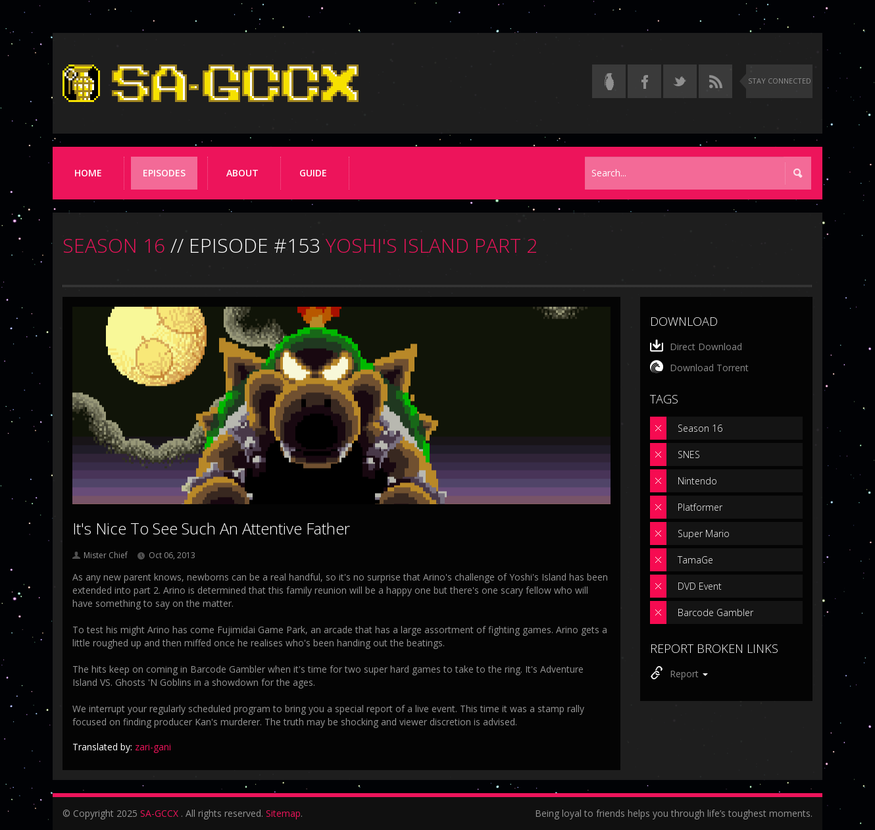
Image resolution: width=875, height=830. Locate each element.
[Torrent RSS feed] (715, 81)
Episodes (164, 173)
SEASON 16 (114, 245)
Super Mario (704, 533)
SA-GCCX (159, 813)
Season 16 (700, 428)
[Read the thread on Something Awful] (609, 81)
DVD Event (700, 586)
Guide (313, 173)
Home (88, 173)
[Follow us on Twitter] (680, 81)
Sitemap (283, 813)
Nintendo (697, 481)
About (242, 173)
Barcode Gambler (715, 612)
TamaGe (695, 560)
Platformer (700, 507)
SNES (689, 454)
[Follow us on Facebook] (644, 81)
